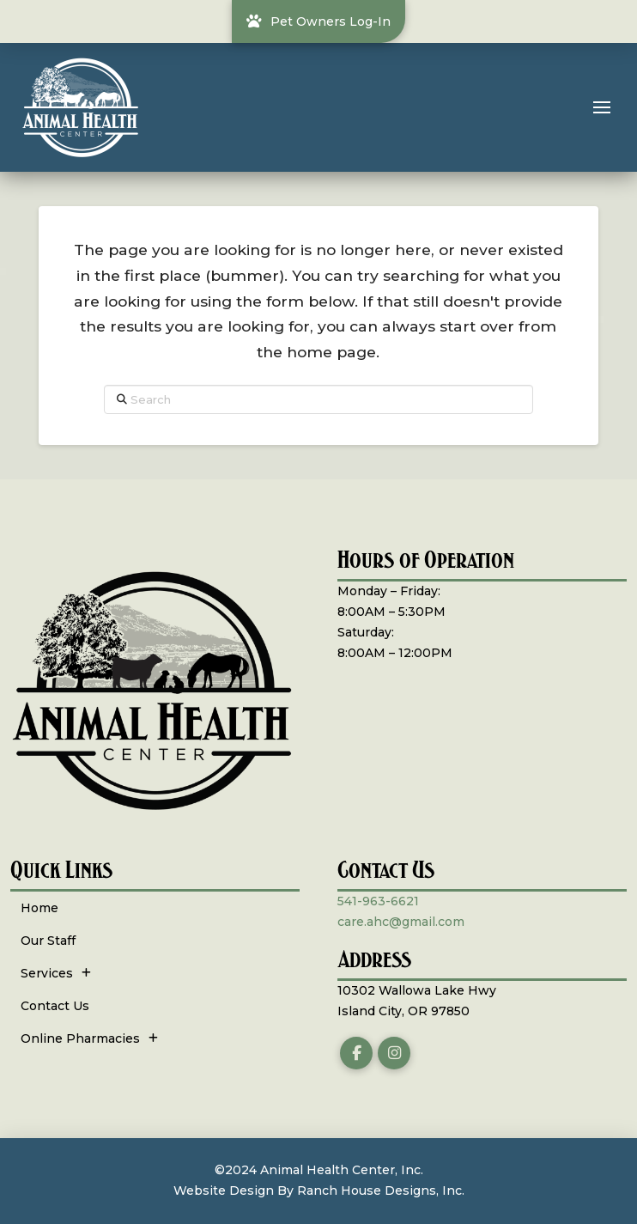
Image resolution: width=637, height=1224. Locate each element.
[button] (602, 107)
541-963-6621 (378, 901)
